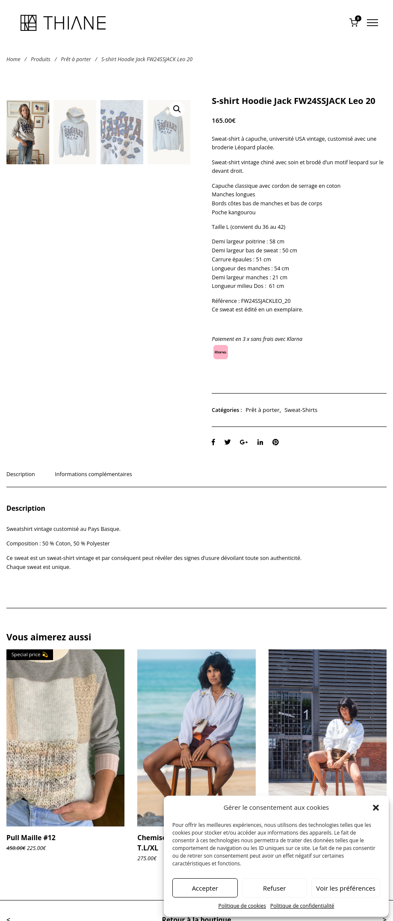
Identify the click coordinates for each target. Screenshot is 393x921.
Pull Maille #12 (31, 837)
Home (13, 58)
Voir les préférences (345, 888)
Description (20, 474)
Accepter (205, 888)
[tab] (23, 478)
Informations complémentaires (93, 474)
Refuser (274, 888)
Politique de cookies (242, 905)
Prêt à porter (76, 58)
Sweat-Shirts (300, 410)
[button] (376, 807)
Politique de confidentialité (302, 905)
